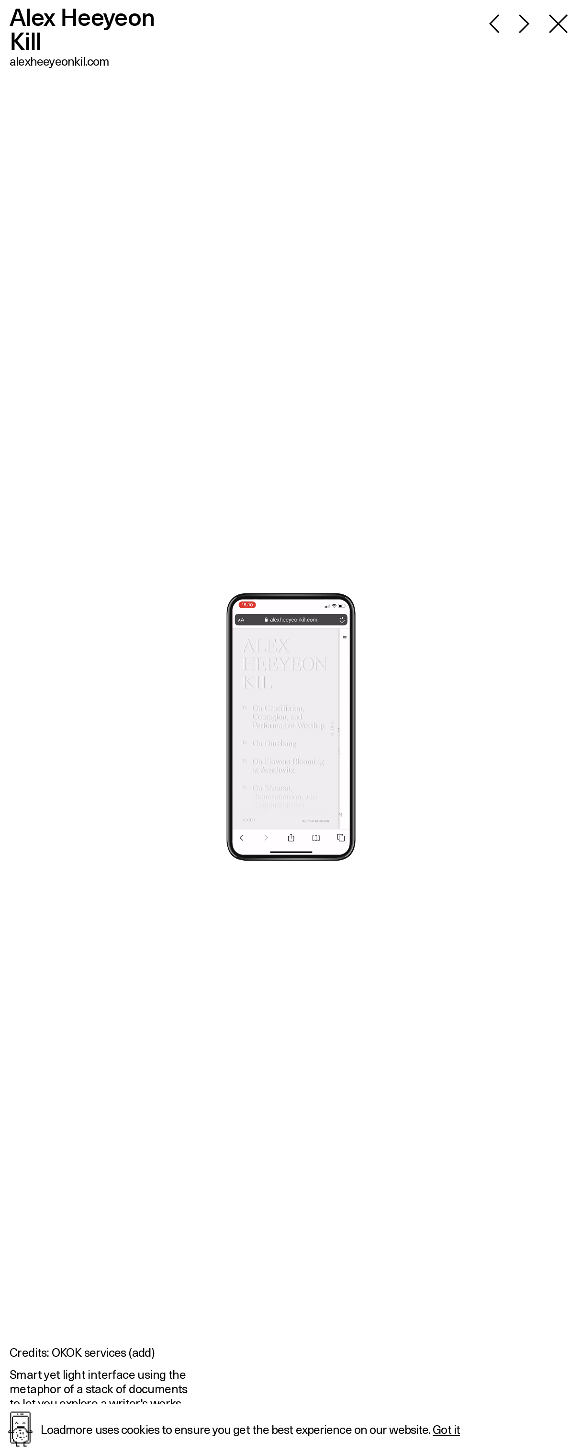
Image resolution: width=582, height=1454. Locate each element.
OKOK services (89, 1352)
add (141, 1352)
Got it (446, 1429)
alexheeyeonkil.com (60, 61)
